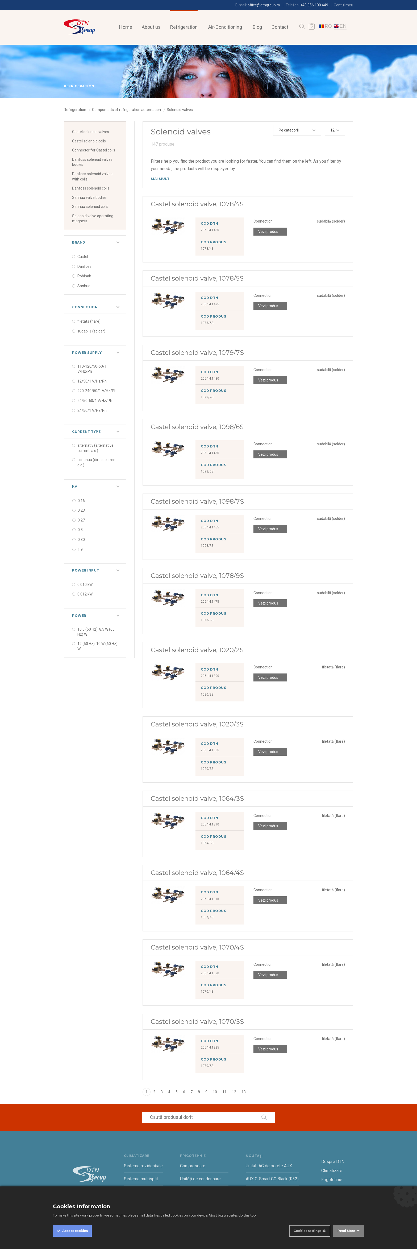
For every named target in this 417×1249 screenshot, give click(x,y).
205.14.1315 (210, 899)
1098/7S (207, 546)
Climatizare (331, 1170)
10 (215, 1092)
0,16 (81, 501)
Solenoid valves (180, 110)
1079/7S (207, 397)
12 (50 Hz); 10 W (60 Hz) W (97, 646)
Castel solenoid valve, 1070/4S (197, 947)
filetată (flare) (89, 321)
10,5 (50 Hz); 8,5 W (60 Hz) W (96, 632)
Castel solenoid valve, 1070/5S (197, 1021)
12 (234, 1092)
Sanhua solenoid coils (90, 206)
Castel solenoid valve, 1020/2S (197, 650)
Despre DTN (332, 1161)
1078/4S (207, 248)
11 (224, 1092)
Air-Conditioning (225, 27)
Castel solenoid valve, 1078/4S (197, 204)
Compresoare (192, 1165)
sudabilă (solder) (91, 331)
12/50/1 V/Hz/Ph (92, 381)
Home (125, 27)
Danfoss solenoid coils (90, 188)
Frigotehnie (331, 1179)
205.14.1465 (210, 527)
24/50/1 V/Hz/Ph (92, 410)
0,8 (80, 530)
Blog (257, 27)
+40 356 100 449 (314, 5)
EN (340, 26)
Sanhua (83, 286)
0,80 (81, 539)
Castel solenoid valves (90, 132)
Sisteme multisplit (141, 1178)
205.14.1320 (210, 973)
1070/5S (207, 1066)
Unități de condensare (200, 1178)
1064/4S (207, 917)
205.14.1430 (210, 378)
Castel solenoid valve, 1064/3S (197, 798)
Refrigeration (184, 27)
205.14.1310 (210, 824)
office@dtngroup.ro (264, 5)
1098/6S (207, 471)
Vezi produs (268, 231)
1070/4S (207, 991)
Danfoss (84, 266)
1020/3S (207, 769)
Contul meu (343, 5)
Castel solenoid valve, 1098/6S (197, 427)
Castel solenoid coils (89, 141)
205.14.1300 (210, 676)
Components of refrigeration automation (126, 110)
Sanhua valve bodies (89, 197)
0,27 (81, 520)
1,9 (80, 549)
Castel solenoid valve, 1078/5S (197, 278)
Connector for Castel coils (93, 150)
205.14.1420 (210, 230)
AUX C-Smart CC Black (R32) (272, 1178)
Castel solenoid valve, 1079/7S (197, 352)
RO (325, 26)
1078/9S (207, 620)
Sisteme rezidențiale (143, 1165)
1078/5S (207, 323)
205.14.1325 (210, 1047)
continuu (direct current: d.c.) (97, 462)
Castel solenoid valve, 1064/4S (197, 873)
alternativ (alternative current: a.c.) (95, 448)
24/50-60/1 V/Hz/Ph (94, 400)
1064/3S (207, 843)
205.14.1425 (210, 304)
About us (151, 27)
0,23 (81, 510)
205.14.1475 (210, 601)
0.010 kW (85, 584)
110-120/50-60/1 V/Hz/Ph (92, 369)
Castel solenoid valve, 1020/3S (197, 724)
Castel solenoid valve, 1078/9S (197, 576)
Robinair (84, 276)
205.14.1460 (210, 453)
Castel (82, 256)
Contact (280, 27)
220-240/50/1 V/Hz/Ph (96, 391)
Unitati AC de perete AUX (269, 1165)
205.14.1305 (210, 750)
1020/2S (207, 694)
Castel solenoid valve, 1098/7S (197, 501)
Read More (346, 1231)
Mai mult (160, 179)
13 (243, 1092)
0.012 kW (85, 594)
